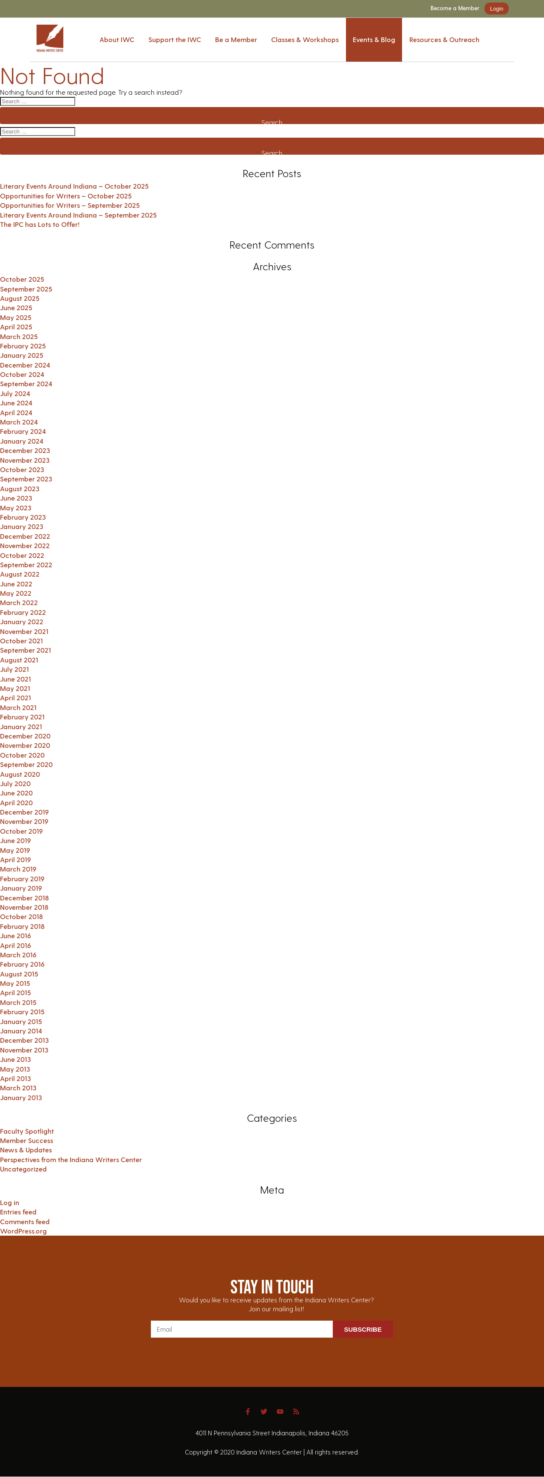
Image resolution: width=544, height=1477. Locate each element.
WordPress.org (23, 1231)
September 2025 (26, 289)
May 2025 (15, 317)
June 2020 (16, 793)
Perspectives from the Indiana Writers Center (71, 1159)
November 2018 (24, 907)
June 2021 (15, 679)
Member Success (26, 1140)
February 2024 (23, 431)
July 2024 (15, 393)
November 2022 (25, 545)
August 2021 (19, 660)
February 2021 (22, 717)
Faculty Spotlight (27, 1131)
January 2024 (21, 441)
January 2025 (21, 355)
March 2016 (18, 955)
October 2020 (22, 755)
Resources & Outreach (444, 39)
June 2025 (16, 307)
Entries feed (18, 1212)
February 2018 (22, 926)
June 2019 (15, 840)
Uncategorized (23, 1169)
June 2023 (16, 498)
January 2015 (21, 1021)
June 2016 (15, 935)
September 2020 (26, 764)
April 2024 (16, 412)
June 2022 (16, 584)
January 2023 (21, 526)
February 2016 (22, 964)
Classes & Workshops (305, 39)
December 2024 (25, 365)
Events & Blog (374, 39)
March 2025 (19, 336)
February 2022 (23, 612)
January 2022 (21, 621)
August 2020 (20, 774)
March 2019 (18, 869)
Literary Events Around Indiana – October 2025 (74, 186)
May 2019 (15, 850)
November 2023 (25, 460)
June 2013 (15, 1059)
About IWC (116, 39)
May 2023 (15, 508)
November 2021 (24, 631)
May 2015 (15, 983)
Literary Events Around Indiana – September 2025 (78, 215)
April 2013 (15, 1078)
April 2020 (16, 802)
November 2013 (24, 1050)
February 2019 (22, 878)
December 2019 (24, 812)
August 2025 (20, 298)
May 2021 (15, 688)
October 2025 (22, 279)
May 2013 (15, 1069)
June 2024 (16, 403)
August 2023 (20, 488)
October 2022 (22, 555)
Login (496, 9)
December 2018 (24, 898)
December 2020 (25, 736)
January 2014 (21, 1031)
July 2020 (15, 783)
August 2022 (20, 574)
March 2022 (19, 602)
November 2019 (24, 821)
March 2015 (18, 1002)
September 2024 (26, 383)
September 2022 (26, 564)
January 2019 (21, 888)
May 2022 (15, 593)
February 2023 (23, 517)
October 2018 (21, 916)
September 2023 (26, 479)
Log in (9, 1202)
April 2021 (15, 697)
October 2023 (22, 469)
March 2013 (18, 1088)
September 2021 (25, 650)
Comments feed (25, 1221)
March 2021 (18, 707)
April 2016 (15, 945)
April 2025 (16, 327)
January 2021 (21, 726)
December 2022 (25, 536)
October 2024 (22, 374)
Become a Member (455, 8)
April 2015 (15, 992)
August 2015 (19, 974)
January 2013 (21, 1097)
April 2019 (15, 859)
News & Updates (26, 1150)
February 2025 (23, 346)
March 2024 (19, 422)
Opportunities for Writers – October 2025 (66, 196)
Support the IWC (174, 39)
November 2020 (25, 745)
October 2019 (21, 831)
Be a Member (236, 39)
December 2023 (25, 450)
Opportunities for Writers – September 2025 (70, 205)
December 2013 (24, 1040)
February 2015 (22, 1011)
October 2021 (21, 641)
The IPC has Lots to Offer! (39, 224)
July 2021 (14, 669)
